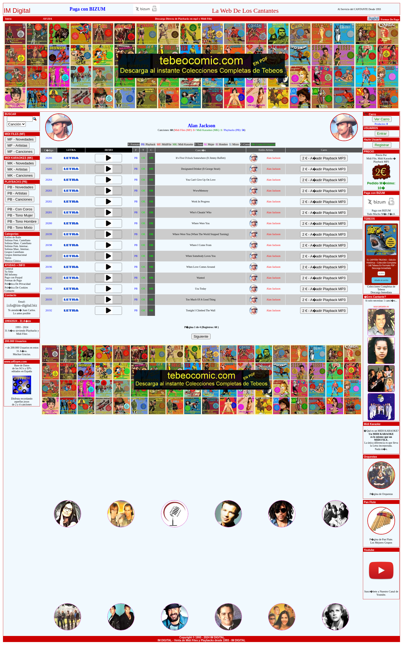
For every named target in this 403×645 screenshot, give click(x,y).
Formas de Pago (13, 280)
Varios (7, 257)
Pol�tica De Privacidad (17, 283)
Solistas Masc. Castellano (17, 243)
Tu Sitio (8, 271)
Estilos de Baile (12, 237)
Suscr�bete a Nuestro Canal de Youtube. (381, 590)
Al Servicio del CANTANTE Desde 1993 (359, 9)
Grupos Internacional (15, 254)
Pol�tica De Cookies (16, 287)
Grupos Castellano (14, 252)
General (8, 268)
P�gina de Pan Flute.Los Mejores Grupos (381, 538)
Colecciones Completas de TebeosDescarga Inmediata (381, 288)
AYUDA (47, 18)
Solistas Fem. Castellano (17, 240)
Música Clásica (12, 260)
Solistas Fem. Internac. (16, 246)
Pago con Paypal (13, 277)
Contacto (9, 290)
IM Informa (10, 274)
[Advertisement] (201, 462)
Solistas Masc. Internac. (17, 249)
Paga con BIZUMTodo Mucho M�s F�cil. (381, 211)
